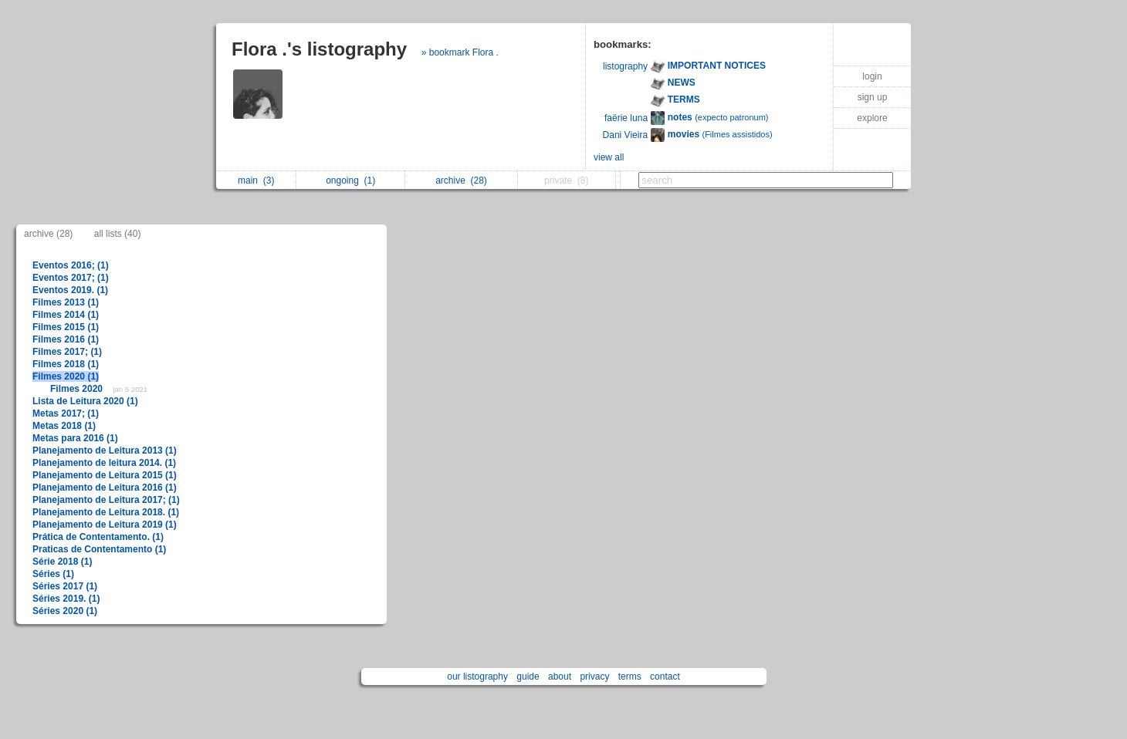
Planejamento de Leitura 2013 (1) (104, 450)
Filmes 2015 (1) (65, 327)
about (559, 676)
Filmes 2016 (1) (65, 339)
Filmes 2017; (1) (67, 351)
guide (527, 676)
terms (629, 676)
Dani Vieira (625, 135)
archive (461, 180)
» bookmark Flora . (460, 52)
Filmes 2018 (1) (65, 364)
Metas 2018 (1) (64, 425)
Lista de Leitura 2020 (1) (85, 401)
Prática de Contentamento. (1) (98, 536)
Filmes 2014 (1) (65, 314)
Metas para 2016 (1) (75, 438)
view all (609, 157)
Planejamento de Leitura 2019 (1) (104, 524)
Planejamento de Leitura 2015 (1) (104, 475)
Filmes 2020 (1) (65, 376)
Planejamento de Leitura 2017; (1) (106, 499)
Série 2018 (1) (62, 561)
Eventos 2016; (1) (70, 265)
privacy (594, 676)
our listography (477, 676)
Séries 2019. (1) (66, 598)
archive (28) (48, 233)
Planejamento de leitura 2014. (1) (104, 462)
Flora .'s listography (319, 49)
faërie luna (626, 118)
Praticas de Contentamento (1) (99, 549)
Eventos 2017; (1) (70, 277)
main (256, 180)
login (872, 76)
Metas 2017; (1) (65, 413)
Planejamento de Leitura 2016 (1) (104, 487)
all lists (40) (117, 233)
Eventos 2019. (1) (70, 290)
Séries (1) (53, 574)
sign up (873, 97)
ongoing (350, 180)
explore (872, 118)
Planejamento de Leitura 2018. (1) (105, 512)
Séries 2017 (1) (64, 586)
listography (625, 66)
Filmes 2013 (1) (65, 302)
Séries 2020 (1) (64, 611)
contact (665, 676)
